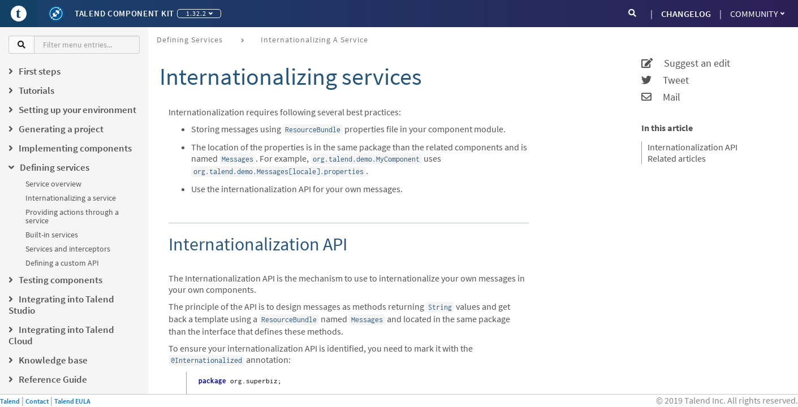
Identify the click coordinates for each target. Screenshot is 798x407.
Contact (37, 401)
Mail (660, 97)
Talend (10, 401)
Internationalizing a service (70, 198)
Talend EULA (72, 401)
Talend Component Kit (124, 13)
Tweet (665, 80)
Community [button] (757, 13)
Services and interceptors (67, 249)
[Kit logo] (56, 13)
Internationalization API (692, 147)
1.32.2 (199, 13)
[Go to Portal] (18, 13)
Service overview (53, 184)
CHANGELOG (686, 13)
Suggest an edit (685, 63)
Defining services (190, 39)
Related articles (677, 158)
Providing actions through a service (72, 216)
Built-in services (51, 235)
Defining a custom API (62, 263)
